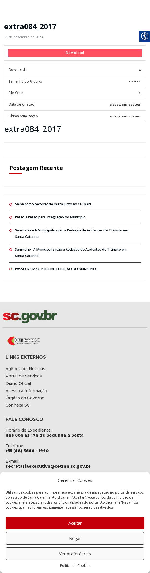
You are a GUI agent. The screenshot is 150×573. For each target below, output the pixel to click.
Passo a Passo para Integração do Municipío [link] (50, 216)
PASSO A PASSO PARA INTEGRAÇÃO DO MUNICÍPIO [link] (55, 267)
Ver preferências (75, 553)
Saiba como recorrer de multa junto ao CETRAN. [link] (53, 203)
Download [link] (75, 52)
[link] (22, 37)
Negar (75, 538)
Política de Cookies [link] (75, 565)
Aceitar (75, 523)
